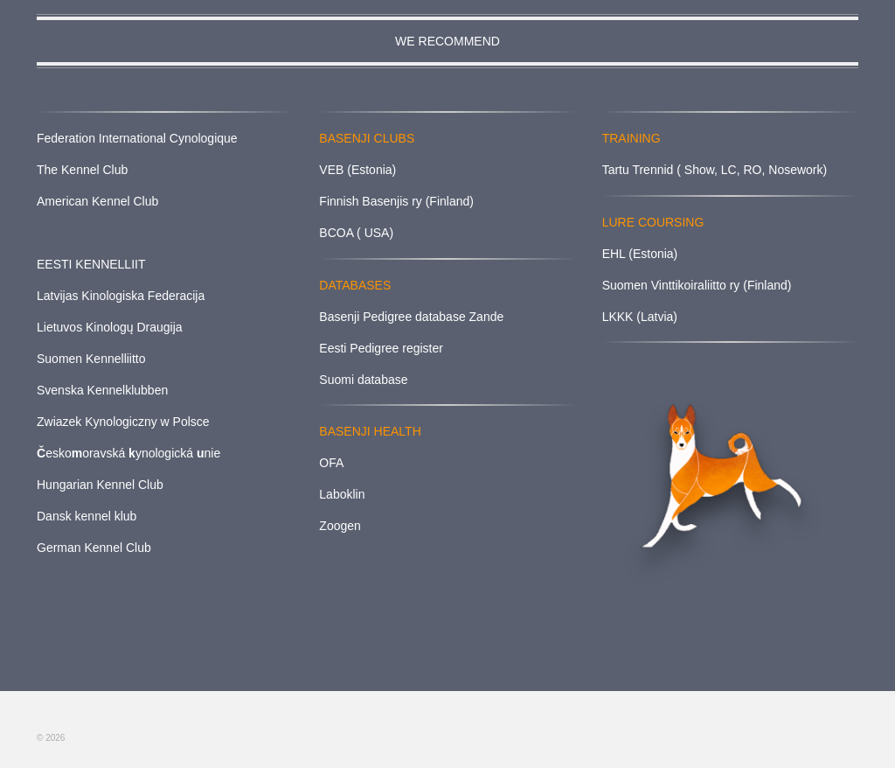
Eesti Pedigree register (381, 348)
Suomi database (363, 380)
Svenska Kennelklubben (102, 390)
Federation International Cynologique (137, 138)
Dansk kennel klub (86, 516)
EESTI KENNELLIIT (91, 264)
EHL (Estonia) (640, 254)
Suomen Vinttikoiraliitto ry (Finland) (697, 285)
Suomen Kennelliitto (91, 359)
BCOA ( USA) (356, 233)
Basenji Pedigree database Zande (411, 317)
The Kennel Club (82, 170)
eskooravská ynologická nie (128, 453)
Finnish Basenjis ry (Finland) (396, 201)
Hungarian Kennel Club (100, 485)
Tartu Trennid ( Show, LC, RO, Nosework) (715, 170)
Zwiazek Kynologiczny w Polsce (123, 422)
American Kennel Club (97, 201)
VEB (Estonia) (357, 170)
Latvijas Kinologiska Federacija (121, 296)
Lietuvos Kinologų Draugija (110, 327)
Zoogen (339, 526)
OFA (331, 463)
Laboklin (341, 494)
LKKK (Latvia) (639, 317)
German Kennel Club (94, 548)
